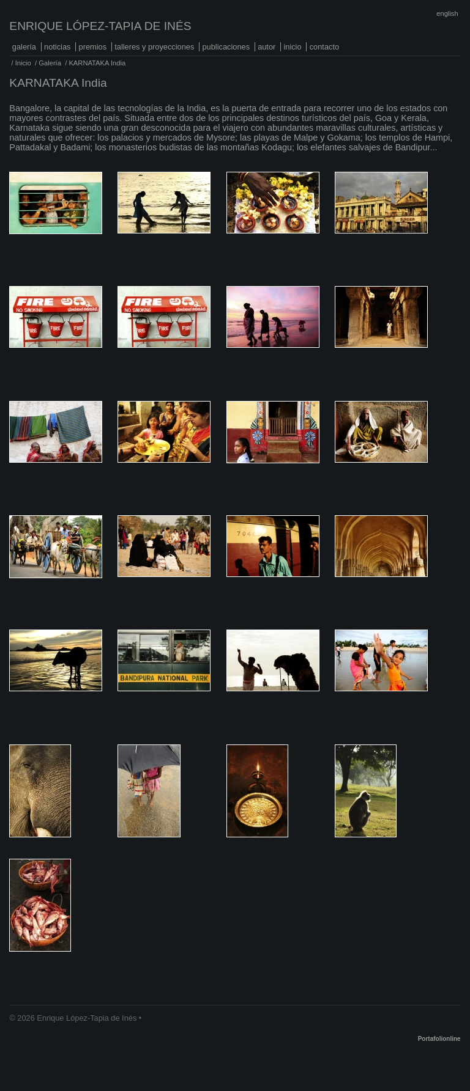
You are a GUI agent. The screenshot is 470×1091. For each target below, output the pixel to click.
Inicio (292, 46)
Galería (24, 46)
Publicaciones (226, 46)
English (447, 13)
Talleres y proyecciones (154, 46)
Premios (93, 46)
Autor (266, 46)
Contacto (324, 46)
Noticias (57, 46)
